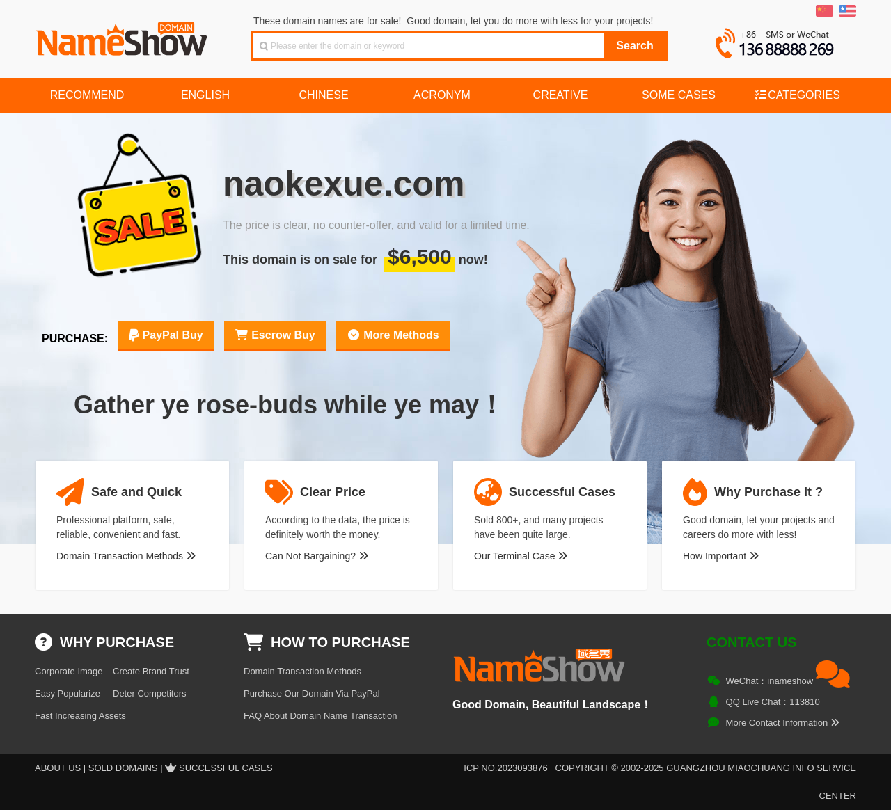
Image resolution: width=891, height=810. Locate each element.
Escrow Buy (275, 335)
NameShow (123, 35)
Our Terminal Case (520, 556)
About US (58, 768)
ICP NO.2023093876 (505, 768)
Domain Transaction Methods (126, 556)
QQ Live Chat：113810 (773, 702)
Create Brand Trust (151, 671)
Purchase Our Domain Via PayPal (312, 693)
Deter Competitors (149, 693)
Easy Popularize (67, 693)
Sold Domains (123, 768)
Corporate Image (69, 671)
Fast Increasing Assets (80, 715)
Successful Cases (226, 768)
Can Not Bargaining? (316, 556)
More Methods (393, 335)
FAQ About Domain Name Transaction (320, 715)
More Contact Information (782, 722)
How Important (721, 556)
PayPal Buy (166, 335)
